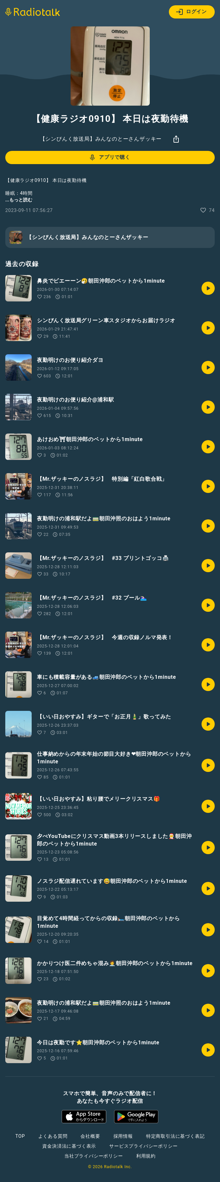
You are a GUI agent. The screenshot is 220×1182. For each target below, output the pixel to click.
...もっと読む (18, 199)
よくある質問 (53, 1136)
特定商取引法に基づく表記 (175, 1136)
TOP (20, 1136)
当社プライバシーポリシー (93, 1156)
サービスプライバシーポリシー (143, 1146)
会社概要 (90, 1136)
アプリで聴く (109, 157)
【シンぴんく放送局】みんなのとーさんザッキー (101, 139)
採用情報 (123, 1136)
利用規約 (146, 1156)
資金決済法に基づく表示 (69, 1146)
